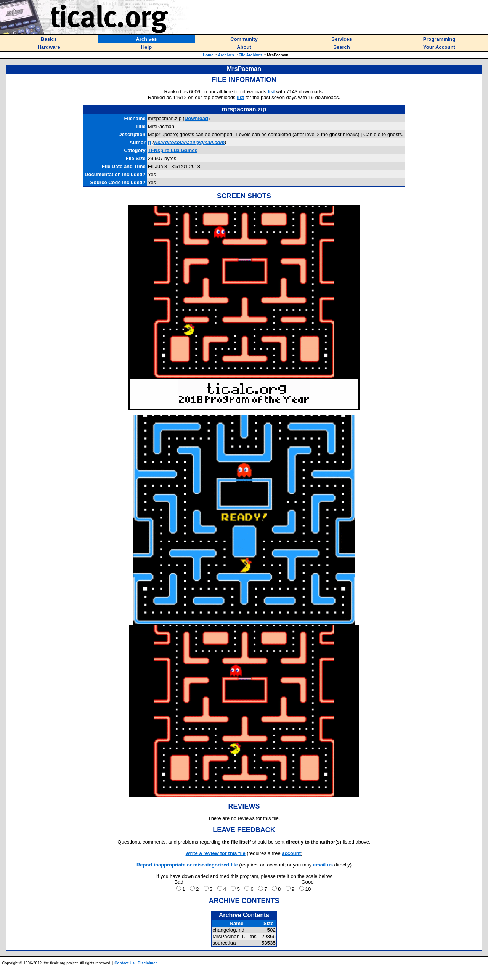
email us (323, 865)
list (271, 92)
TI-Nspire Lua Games (172, 150)
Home (208, 55)
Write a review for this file (216, 853)
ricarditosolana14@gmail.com (189, 142)
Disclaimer (147, 963)
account (291, 853)
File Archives (250, 55)
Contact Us (124, 963)
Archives (226, 55)
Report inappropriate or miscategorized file (187, 865)
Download (196, 118)
